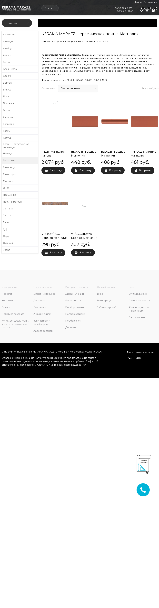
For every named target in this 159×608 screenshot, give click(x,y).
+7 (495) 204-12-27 (123, 8)
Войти (138, 2)
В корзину (56, 170)
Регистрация (150, 2)
